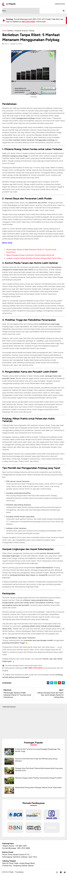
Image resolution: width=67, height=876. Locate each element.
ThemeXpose (19, 873)
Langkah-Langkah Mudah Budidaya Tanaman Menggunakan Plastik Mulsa (34, 259)
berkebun (11, 30)
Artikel (4, 30)
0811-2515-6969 (28, 22)
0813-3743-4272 (35, 669)
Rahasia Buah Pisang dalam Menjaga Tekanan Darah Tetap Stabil (38, 788)
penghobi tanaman (21, 30)
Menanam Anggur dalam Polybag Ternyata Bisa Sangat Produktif (38, 779)
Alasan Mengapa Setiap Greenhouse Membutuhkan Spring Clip (30, 256)
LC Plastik (10, 873)
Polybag (31, 30)
